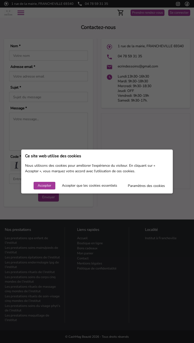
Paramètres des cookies (146, 185)
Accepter (44, 185)
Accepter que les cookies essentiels (89, 185)
